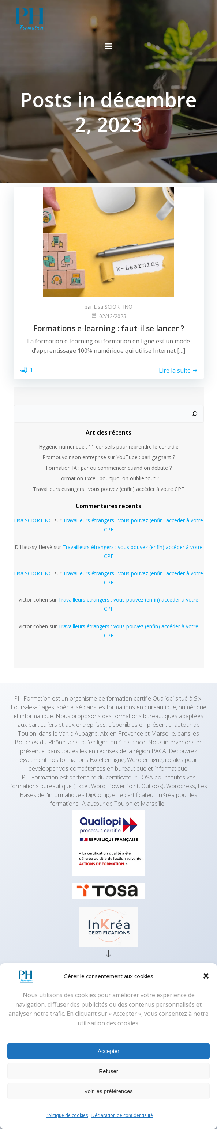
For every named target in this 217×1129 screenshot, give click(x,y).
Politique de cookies (67, 1115)
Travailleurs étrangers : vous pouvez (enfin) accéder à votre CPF (108, 488)
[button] (206, 976)
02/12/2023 (108, 316)
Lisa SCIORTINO (113, 306)
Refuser (108, 1071)
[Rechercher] (194, 413)
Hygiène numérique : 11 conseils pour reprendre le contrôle (109, 446)
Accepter (108, 1051)
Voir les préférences (108, 1091)
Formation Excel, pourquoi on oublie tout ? (108, 478)
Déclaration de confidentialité (122, 1115)
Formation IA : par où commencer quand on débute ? (109, 467)
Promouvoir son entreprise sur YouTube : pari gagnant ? (108, 457)
